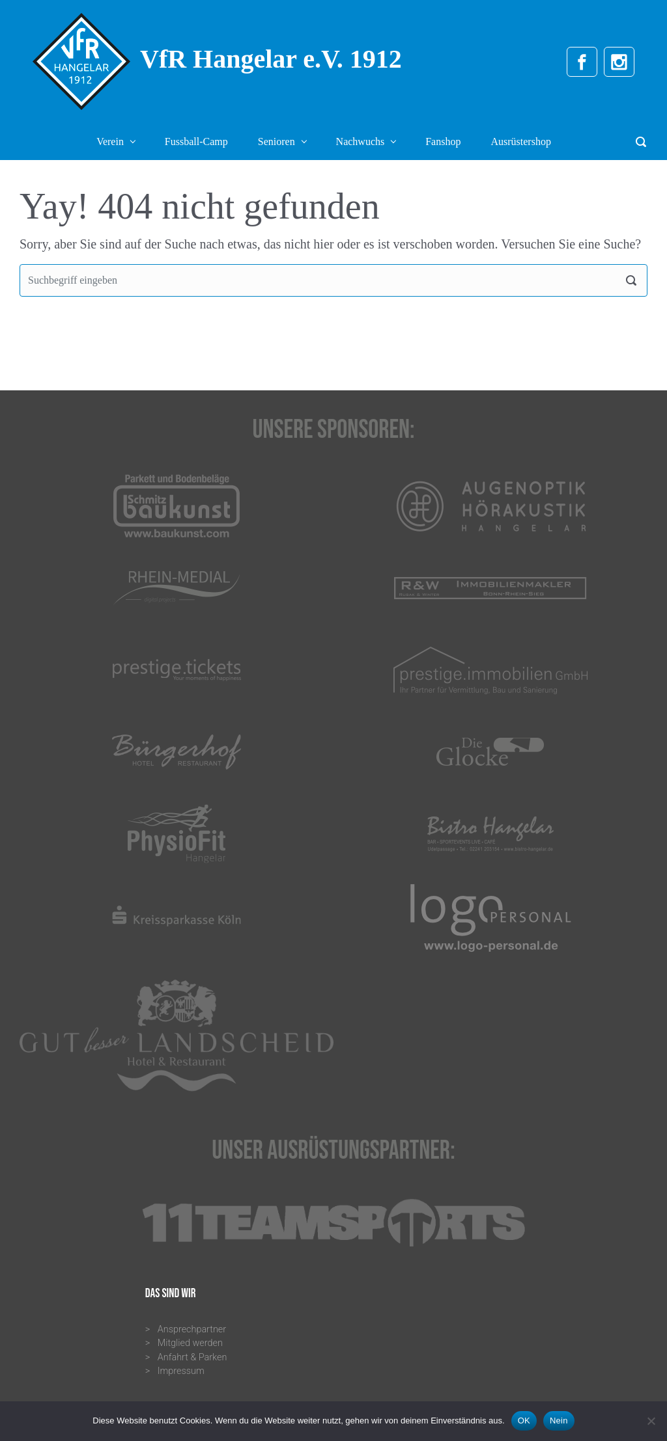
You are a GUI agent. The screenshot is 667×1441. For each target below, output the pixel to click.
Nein (559, 1420)
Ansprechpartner (192, 1329)
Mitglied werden (190, 1343)
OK (524, 1420)
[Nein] (650, 1420)
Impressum (181, 1371)
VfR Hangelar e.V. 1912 (271, 59)
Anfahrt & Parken (192, 1357)
